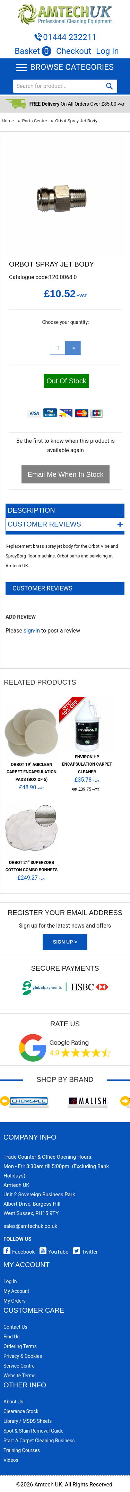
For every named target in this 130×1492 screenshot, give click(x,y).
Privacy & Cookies (22, 1356)
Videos (10, 1460)
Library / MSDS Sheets (27, 1421)
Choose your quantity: (65, 322)
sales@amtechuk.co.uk (30, 1226)
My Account (16, 1291)
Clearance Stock (20, 1411)
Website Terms (19, 1375)
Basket (33, 51)
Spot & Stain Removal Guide (33, 1431)
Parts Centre (34, 120)
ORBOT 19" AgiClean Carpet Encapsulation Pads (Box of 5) (32, 772)
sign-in (32, 630)
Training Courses (21, 1450)
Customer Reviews (65, 524)
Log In (107, 51)
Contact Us (15, 1327)
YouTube (52, 1252)
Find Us (11, 1336)
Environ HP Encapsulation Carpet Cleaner (87, 764)
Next (125, 1101)
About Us (13, 1401)
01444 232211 (69, 37)
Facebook (19, 1252)
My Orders (14, 1301)
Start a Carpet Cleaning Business (39, 1440)
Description (31, 510)
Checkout (73, 51)
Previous (5, 1101)
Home (8, 120)
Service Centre (19, 1366)
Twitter (84, 1252)
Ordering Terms (20, 1346)
